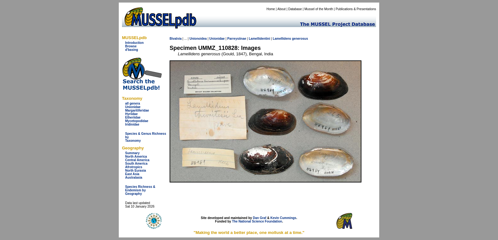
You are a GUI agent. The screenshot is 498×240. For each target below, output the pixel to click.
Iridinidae (132, 124)
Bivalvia (176, 38)
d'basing (131, 49)
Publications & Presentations (356, 9)
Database (295, 9)
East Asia (132, 174)
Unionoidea (197, 38)
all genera (132, 103)
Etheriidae (132, 117)
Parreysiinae (236, 38)
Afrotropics (133, 167)
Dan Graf (259, 218)
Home (270, 9)
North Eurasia (135, 170)
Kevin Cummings (283, 218)
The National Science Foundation (257, 221)
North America (136, 156)
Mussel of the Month (319, 9)
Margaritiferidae (137, 110)
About (281, 9)
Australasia (133, 177)
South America (136, 163)
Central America (137, 160)
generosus (300, 38)
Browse (131, 46)
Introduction (134, 43)
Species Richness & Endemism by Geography (140, 190)
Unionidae (132, 107)
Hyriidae (131, 114)
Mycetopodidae (136, 121)
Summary (132, 153)
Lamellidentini (259, 38)
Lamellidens (282, 38)
